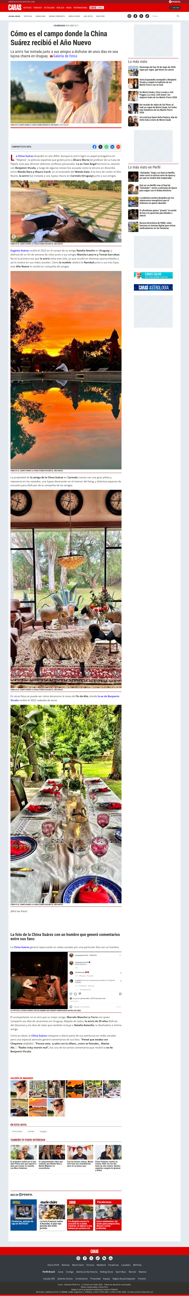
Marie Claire (78, 1265)
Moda (68, 7)
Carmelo (31, 1131)
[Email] (118, 147)
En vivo (174, 7)
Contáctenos (81, 1278)
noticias (23, 1203)
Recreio (132, 1271)
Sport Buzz (121, 1271)
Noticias (27, 7)
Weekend (101, 1265)
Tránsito (142, 1278)
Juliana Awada (14, 16)
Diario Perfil (53, 1265)
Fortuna (90, 1265)
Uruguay (43, 1131)
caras (80, 1203)
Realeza (60, 7)
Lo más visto (137, 61)
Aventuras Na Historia (87, 1271)
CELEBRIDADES (59, 25)
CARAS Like (97, 7)
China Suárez (21, 947)
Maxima (142, 1271)
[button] (66, 94)
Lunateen (126, 1265)
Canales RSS (49, 1278)
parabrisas (108, 1203)
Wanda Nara (40, 16)
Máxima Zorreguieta (57, 16)
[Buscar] (164, 16)
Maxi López (100, 16)
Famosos (37, 7)
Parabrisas (113, 1265)
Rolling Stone (106, 1271)
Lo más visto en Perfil (144, 167)
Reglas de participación (124, 1278)
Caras (60, 1271)
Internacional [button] (81, 7)
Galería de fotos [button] (63, 56)
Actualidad (49, 7)
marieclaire (52, 1203)
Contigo (70, 1271)
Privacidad (95, 1278)
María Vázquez (74, 16)
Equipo (106, 1278)
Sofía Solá (28, 16)
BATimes (137, 1265)
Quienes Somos (65, 1278)
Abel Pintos (88, 16)
